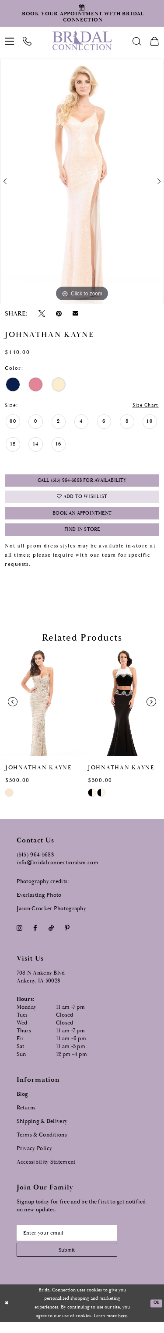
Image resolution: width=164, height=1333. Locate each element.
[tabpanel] (82, 181)
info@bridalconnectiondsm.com (57, 870)
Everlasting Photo (39, 902)
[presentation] (41, 709)
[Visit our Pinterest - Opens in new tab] (67, 935)
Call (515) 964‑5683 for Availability (82, 482)
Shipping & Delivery (42, 1129)
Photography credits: (43, 889)
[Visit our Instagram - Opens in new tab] (20, 935)
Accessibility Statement (46, 1169)
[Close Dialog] (7, 1314)
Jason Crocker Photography (52, 916)
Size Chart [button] (144, 406)
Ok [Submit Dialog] (155, 1314)
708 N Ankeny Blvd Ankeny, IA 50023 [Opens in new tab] (41, 984)
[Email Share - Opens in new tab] (76, 313)
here (122, 1327)
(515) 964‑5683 (35, 862)
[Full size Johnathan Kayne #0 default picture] (82, 181)
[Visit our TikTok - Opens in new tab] (51, 935)
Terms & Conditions (42, 1142)
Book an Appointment (82, 519)
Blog (22, 1101)
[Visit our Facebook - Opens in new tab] (35, 935)
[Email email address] (73, 1241)
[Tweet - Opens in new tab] (41, 313)
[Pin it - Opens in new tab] (59, 313)
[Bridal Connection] (82, 41)
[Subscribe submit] (73, 1259)
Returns (26, 1115)
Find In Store (82, 536)
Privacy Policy (34, 1156)
